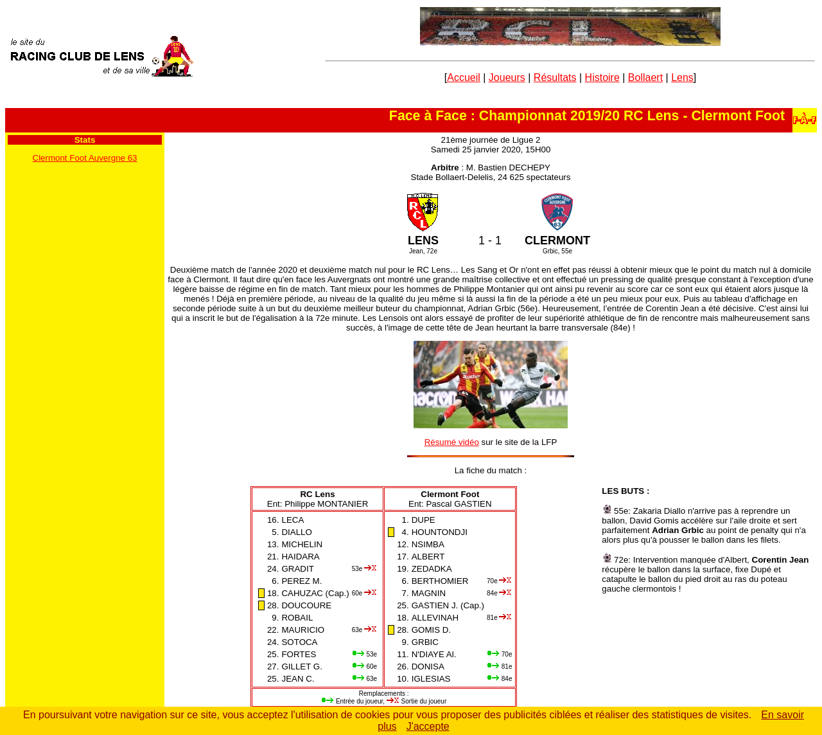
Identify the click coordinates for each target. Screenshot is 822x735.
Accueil (463, 77)
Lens (682, 77)
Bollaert (645, 77)
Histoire (602, 77)
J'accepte (428, 726)
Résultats (555, 77)
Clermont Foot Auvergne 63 (85, 158)
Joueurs (507, 77)
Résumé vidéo (451, 442)
